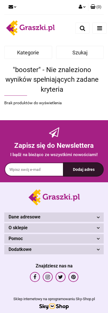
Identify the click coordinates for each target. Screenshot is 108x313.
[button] (96, 7)
